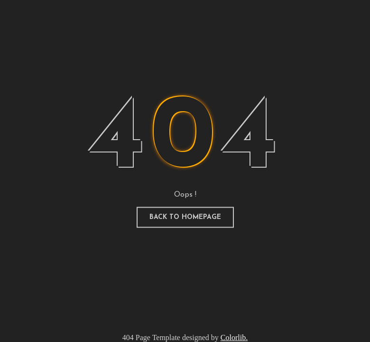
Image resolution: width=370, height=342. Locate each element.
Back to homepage (185, 217)
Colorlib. (234, 337)
